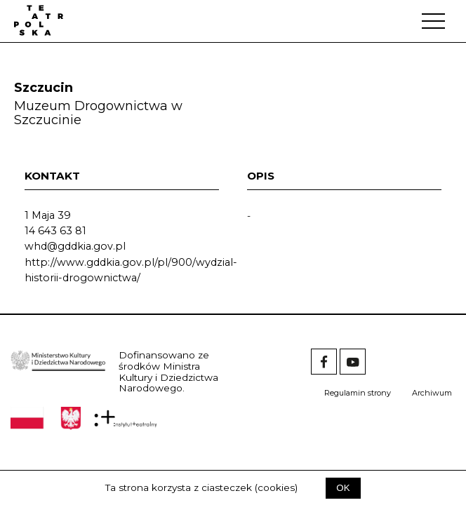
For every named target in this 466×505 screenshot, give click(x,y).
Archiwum (432, 393)
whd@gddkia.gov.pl (75, 246)
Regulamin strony (357, 393)
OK (343, 488)
